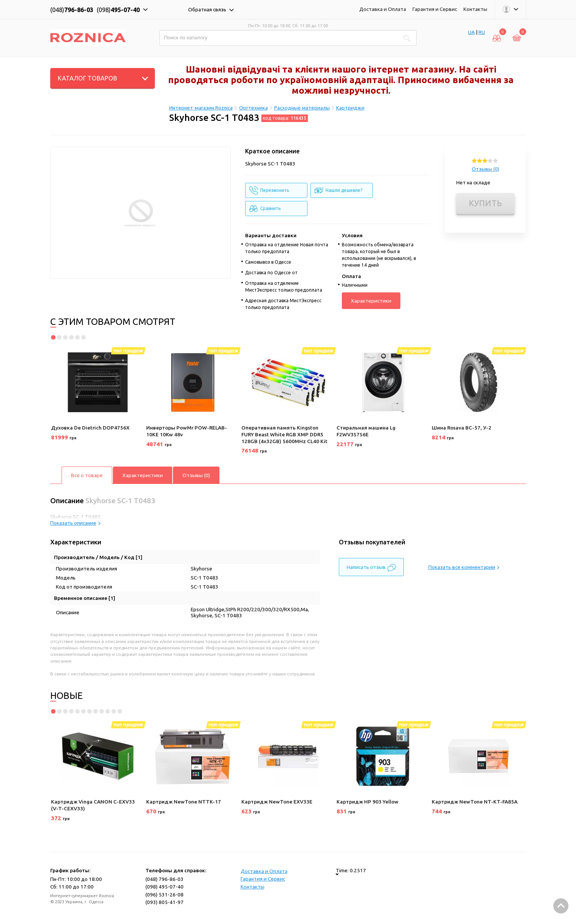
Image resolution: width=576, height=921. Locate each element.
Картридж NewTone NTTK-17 (183, 802)
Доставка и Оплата (382, 9)
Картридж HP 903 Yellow (367, 802)
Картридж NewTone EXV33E (276, 802)
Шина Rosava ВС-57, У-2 (461, 428)
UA (471, 32)
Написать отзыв (371, 568)
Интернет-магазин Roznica (201, 108)
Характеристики (371, 301)
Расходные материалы (302, 108)
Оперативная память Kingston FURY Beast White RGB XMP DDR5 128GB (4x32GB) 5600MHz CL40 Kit (284, 434)
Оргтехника (253, 108)
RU (482, 32)
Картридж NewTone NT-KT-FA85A (474, 802)
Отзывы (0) (485, 169)
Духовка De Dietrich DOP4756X (90, 428)
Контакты (475, 9)
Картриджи (350, 108)
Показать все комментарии (463, 567)
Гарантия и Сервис (434, 9)
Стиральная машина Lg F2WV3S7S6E (366, 431)
